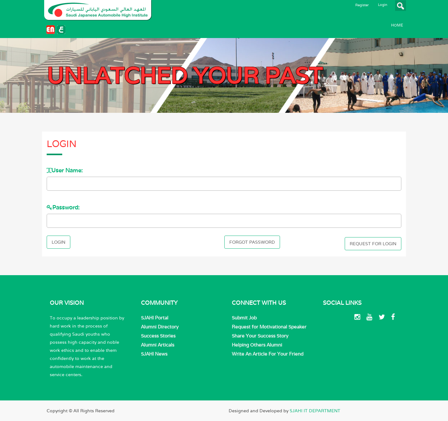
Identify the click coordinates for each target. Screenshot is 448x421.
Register (362, 5)
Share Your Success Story (260, 336)
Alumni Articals (157, 345)
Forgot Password (252, 242)
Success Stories (158, 336)
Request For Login (373, 243)
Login (382, 4)
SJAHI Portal (154, 318)
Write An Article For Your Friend (267, 354)
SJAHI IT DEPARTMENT (315, 411)
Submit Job (244, 318)
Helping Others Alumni (257, 345)
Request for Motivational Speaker (269, 327)
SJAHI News (154, 354)
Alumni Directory (160, 327)
